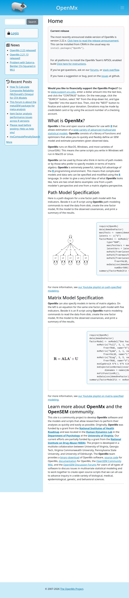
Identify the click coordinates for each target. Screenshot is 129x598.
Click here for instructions (71, 64)
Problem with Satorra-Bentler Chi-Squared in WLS (22, 66)
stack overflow (111, 70)
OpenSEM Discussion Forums (80, 464)
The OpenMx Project (71, 589)
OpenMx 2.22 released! (23, 50)
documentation (67, 461)
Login (15, 33)
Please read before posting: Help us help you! (22, 128)
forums (94, 70)
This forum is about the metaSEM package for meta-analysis (23, 105)
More (9, 142)
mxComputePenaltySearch (25, 136)
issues (104, 76)
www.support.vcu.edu (63, 92)
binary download (69, 457)
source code (111, 457)
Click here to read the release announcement (93, 40)
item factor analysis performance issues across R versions (21, 117)
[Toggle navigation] (122, 8)
